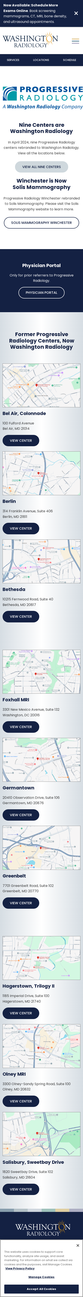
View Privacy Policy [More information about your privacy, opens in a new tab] (20, 1269)
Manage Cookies (42, 1277)
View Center (21, 440)
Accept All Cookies (41, 1289)
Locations (41, 60)
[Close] (78, 1246)
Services (13, 60)
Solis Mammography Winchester (41, 222)
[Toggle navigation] (75, 40)
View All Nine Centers (41, 166)
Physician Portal (41, 292)
